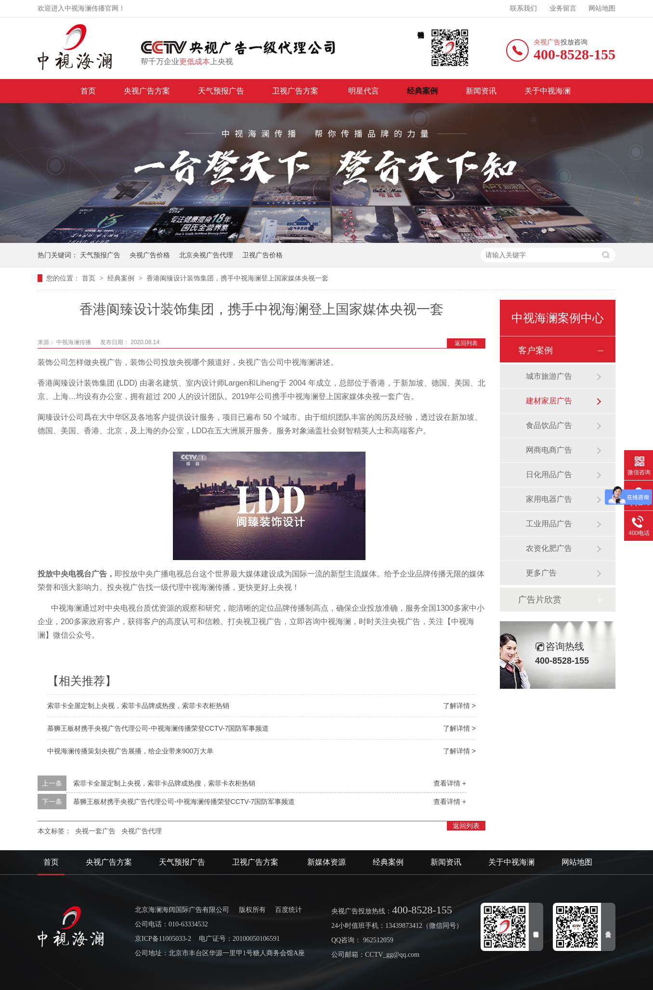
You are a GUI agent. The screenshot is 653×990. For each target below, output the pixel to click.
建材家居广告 (549, 401)
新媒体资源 (326, 862)
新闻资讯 (481, 91)
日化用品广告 (549, 474)
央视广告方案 (147, 91)
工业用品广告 (549, 524)
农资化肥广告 (549, 548)
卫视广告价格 (262, 255)
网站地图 (601, 8)
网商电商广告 (549, 450)
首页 (88, 91)
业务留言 (562, 8)
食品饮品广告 (549, 425)
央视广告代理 (141, 831)
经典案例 (422, 91)
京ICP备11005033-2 (163, 938)
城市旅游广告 (549, 376)
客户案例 (535, 350)
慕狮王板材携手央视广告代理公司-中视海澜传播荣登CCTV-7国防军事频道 (158, 728)
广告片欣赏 (540, 599)
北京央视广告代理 (206, 255)
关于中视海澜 (547, 91)
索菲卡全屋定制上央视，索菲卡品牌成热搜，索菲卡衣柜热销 (138, 705)
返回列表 (466, 343)
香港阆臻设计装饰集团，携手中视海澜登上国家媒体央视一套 (237, 278)
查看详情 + (449, 783)
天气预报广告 (221, 91)
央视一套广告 (95, 831)
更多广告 (541, 573)
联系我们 (523, 8)
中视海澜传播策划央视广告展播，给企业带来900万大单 (130, 751)
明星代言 (363, 91)
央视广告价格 (150, 255)
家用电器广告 (549, 499)
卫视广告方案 (296, 91)
